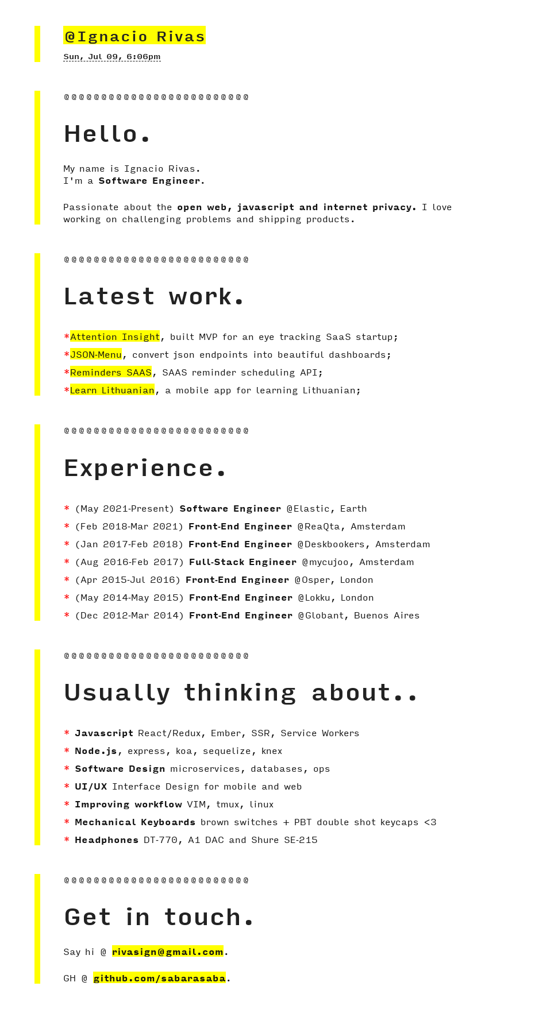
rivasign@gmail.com (168, 951)
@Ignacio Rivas (134, 35)
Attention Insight (115, 336)
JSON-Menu (96, 353)
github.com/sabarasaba (159, 977)
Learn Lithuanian (112, 389)
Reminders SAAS (111, 371)
